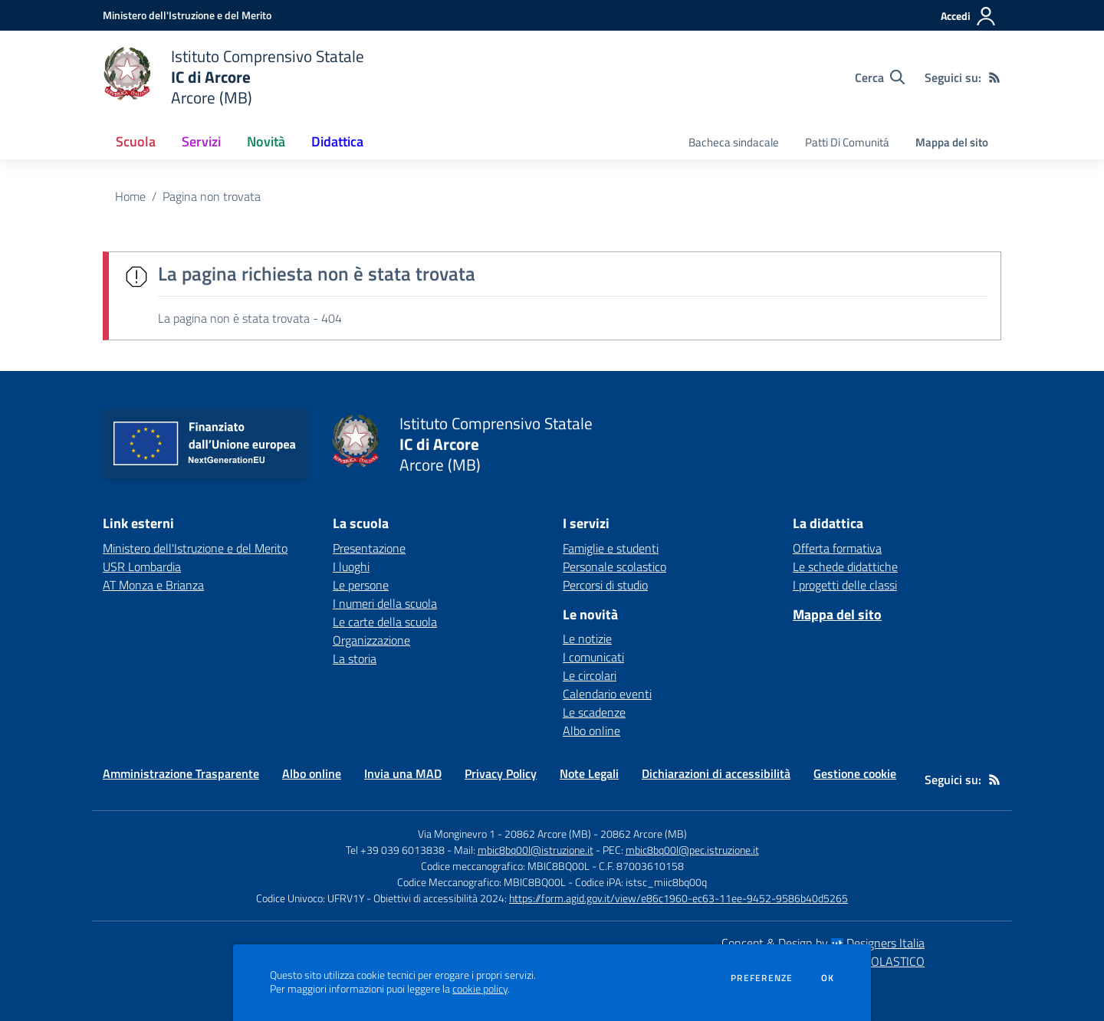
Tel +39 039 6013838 (395, 850)
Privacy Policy (501, 773)
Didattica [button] (337, 141)
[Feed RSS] (994, 77)
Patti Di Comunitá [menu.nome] (847, 142)
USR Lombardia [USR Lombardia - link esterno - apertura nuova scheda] (142, 566)
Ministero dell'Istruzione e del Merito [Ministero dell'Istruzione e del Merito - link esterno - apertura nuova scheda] (195, 548)
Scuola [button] (136, 141)
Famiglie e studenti (611, 548)
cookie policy (480, 988)
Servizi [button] (201, 141)
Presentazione (369, 548)
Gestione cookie (854, 773)
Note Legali (589, 773)
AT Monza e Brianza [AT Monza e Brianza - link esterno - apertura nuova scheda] (153, 585)
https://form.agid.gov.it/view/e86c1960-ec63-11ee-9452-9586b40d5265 (678, 898)
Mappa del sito (951, 142)
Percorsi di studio (605, 585)
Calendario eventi (607, 693)
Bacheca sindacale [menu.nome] (733, 142)
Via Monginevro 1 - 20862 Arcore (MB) (504, 834)
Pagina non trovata (212, 196)
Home (130, 196)
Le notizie (587, 638)
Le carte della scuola (385, 621)
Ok (828, 978)
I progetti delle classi (845, 585)
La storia (354, 658)
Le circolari (589, 675)
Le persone (361, 585)
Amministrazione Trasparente (181, 773)
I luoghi (351, 566)
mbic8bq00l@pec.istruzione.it (692, 850)
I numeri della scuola (385, 603)
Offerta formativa (837, 548)
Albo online (591, 730)
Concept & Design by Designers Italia (823, 943)
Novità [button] (266, 141)
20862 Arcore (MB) (643, 834)
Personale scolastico (614, 566)
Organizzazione (371, 640)
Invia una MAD (403, 773)
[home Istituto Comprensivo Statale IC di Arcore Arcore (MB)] (233, 77)
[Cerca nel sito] (879, 77)
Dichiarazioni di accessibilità (716, 773)
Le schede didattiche (845, 566)
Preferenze (762, 978)
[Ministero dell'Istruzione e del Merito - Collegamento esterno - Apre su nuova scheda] (187, 15)
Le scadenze (594, 712)
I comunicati (593, 657)
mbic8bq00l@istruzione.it (535, 850)
